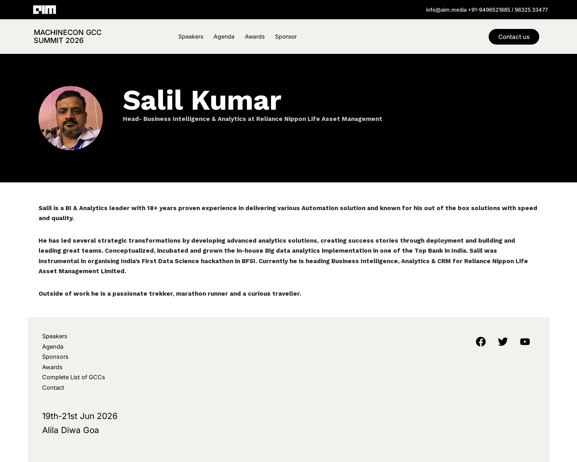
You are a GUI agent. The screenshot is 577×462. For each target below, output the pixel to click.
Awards (255, 36)
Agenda (224, 36)
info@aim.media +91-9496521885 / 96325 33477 (487, 9)
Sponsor (286, 36)
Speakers (190, 36)
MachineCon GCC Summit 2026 (68, 36)
